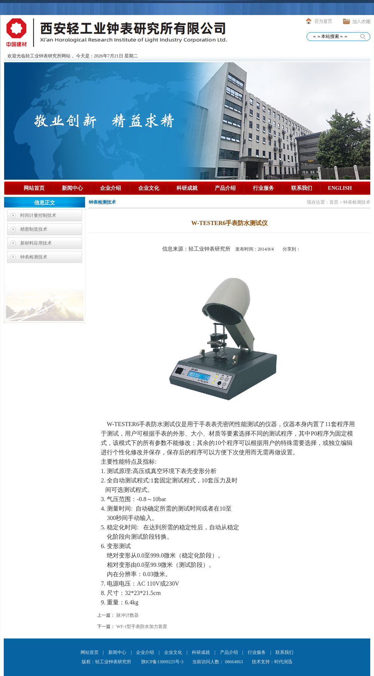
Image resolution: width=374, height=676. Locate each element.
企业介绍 (110, 188)
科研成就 (187, 188)
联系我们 (301, 188)
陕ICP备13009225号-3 (162, 661)
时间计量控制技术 (38, 215)
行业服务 (263, 188)
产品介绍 (225, 188)
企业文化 (148, 188)
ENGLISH (340, 188)
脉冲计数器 (127, 615)
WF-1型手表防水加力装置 (141, 626)
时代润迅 (283, 661)
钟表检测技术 (33, 257)
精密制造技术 (33, 229)
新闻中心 (72, 188)
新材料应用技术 (36, 243)
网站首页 (34, 188)
